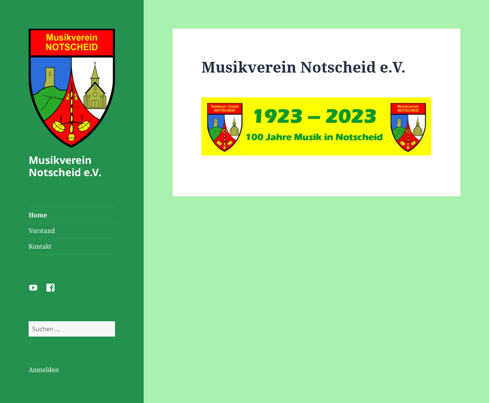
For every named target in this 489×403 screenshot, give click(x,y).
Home (38, 215)
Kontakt (40, 246)
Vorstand (42, 231)
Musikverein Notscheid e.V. (65, 166)
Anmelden (44, 370)
